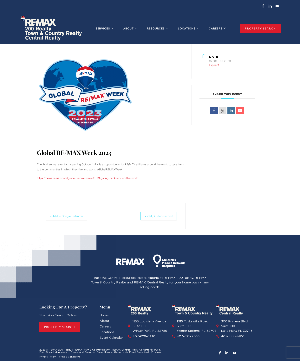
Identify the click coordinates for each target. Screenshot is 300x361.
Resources (158, 28)
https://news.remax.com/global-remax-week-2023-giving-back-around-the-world (87, 178)
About (132, 28)
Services (107, 28)
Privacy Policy (47, 357)
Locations (188, 28)
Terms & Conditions (69, 357)
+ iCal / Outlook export (156, 216)
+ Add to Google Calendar (69, 216)
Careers (216, 28)
